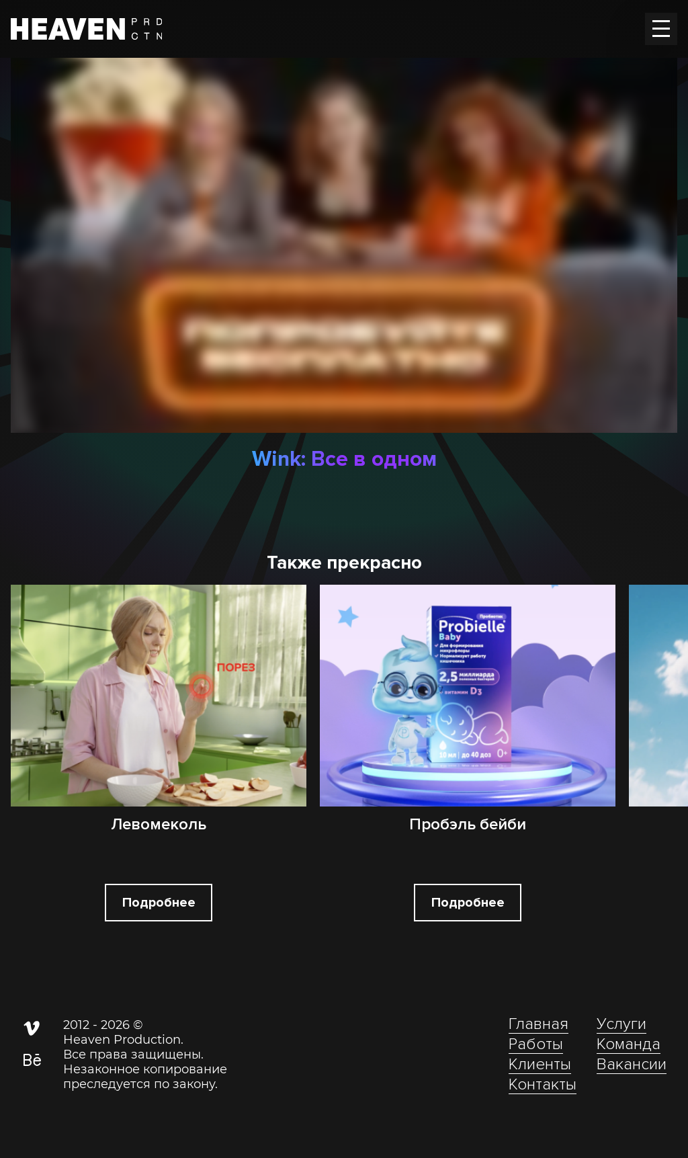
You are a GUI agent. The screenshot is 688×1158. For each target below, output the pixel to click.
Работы (536, 1044)
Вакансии (631, 1064)
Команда (628, 1044)
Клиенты (540, 1064)
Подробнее (159, 903)
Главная (538, 1024)
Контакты (542, 1084)
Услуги (621, 1024)
